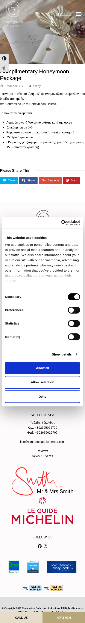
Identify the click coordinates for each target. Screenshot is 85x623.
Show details (62, 354)
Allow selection (42, 382)
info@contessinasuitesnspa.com (42, 442)
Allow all (42, 368)
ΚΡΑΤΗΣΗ (63, 14)
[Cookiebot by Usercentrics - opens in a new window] (61, 223)
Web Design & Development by (43, 612)
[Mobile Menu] (78, 14)
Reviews (42, 451)
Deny (43, 396)
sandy (37, 86)
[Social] (40, 546)
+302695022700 (46, 427)
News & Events (42, 456)
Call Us (21, 617)
